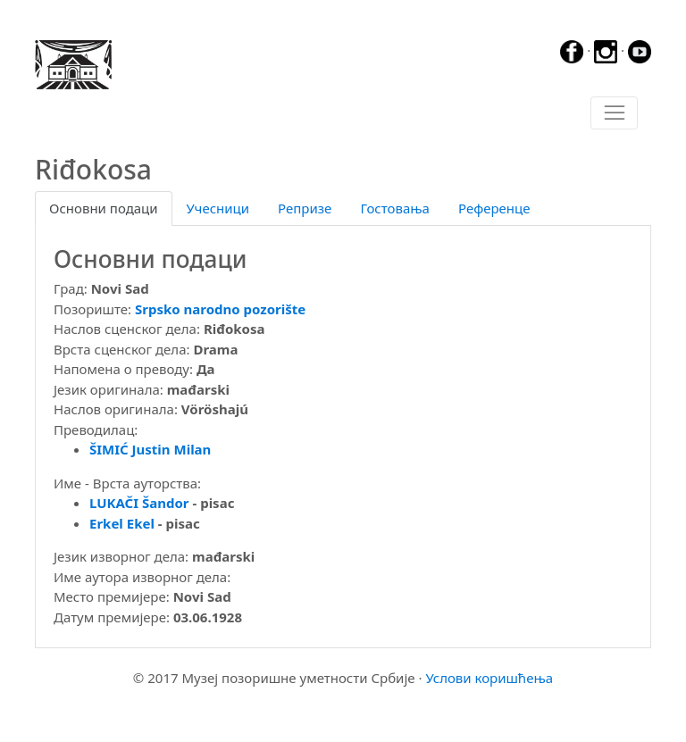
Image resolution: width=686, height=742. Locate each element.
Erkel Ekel (122, 523)
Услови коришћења (489, 678)
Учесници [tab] (218, 208)
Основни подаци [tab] (103, 208)
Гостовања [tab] (395, 208)
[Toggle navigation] (614, 113)
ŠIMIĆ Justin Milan (150, 449)
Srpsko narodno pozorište (220, 309)
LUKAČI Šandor (139, 503)
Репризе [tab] (304, 208)
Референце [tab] (494, 208)
